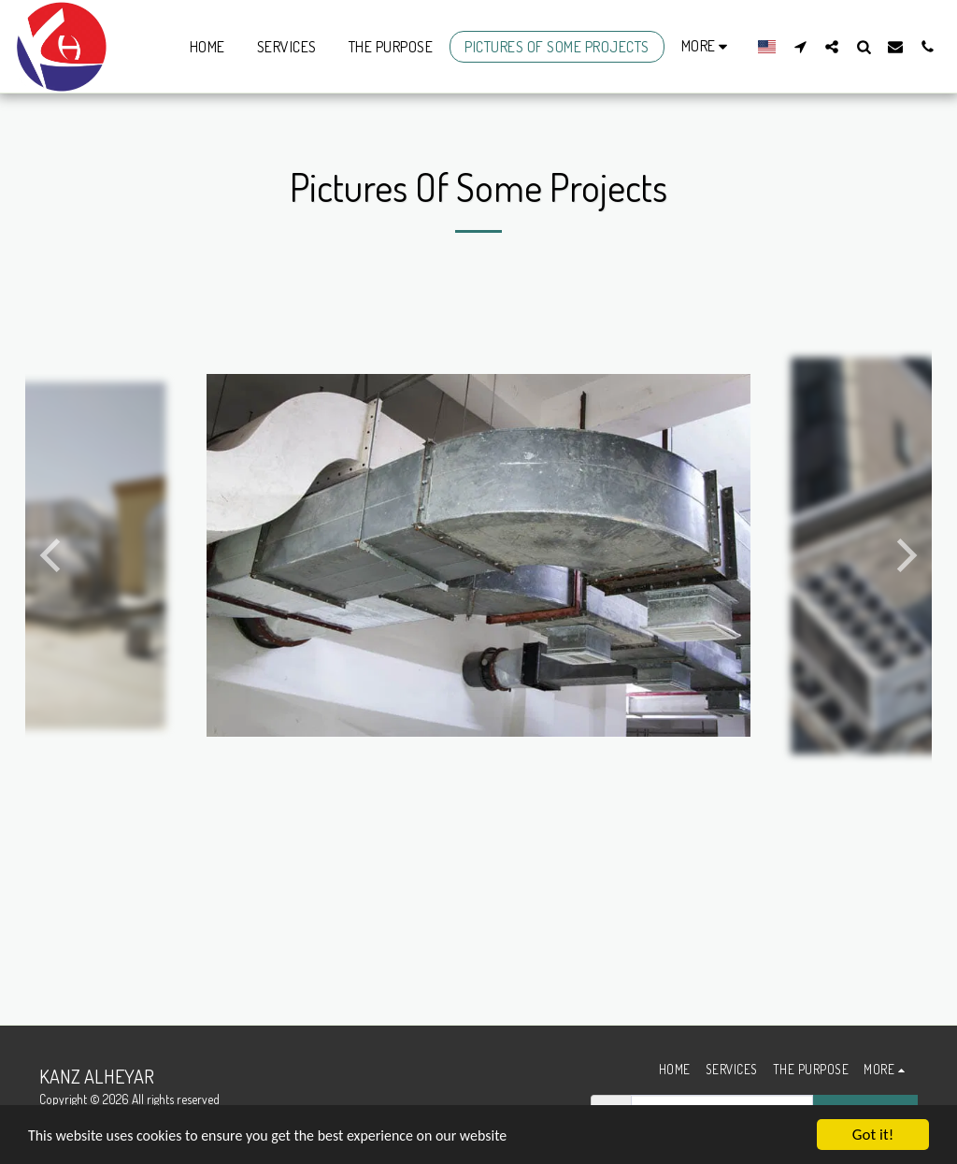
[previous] (53, 555)
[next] (904, 555)
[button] (800, 46)
